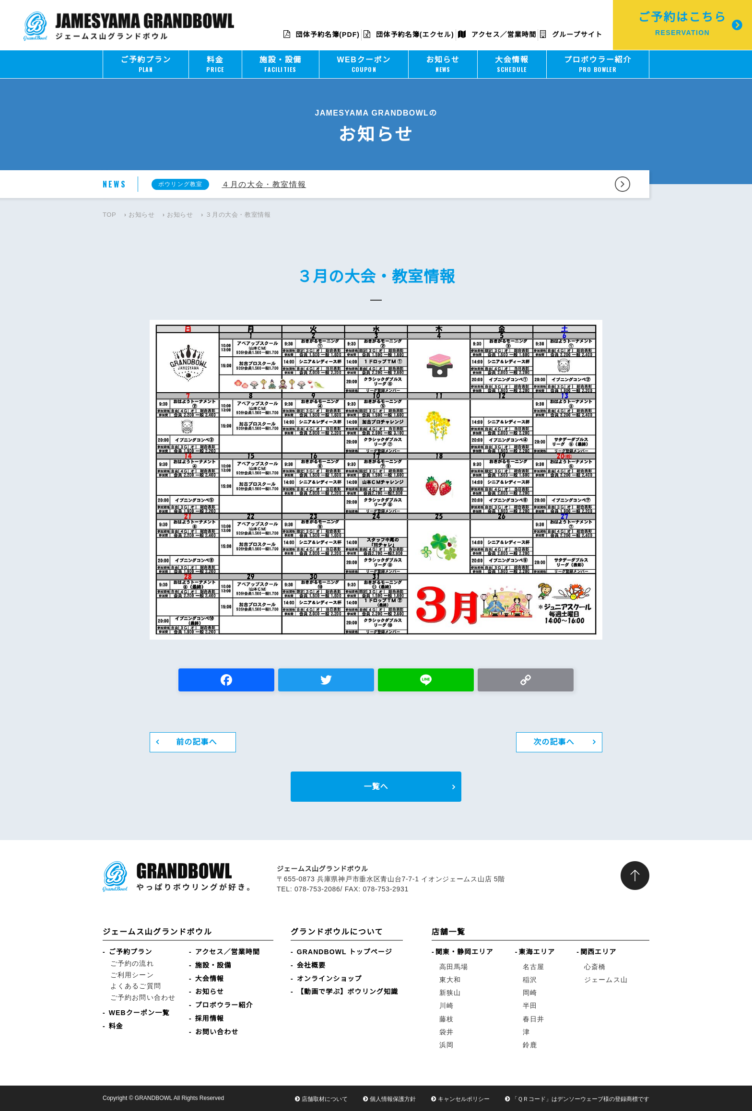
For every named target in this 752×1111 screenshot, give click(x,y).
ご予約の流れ (132, 963)
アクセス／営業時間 (497, 34)
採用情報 (209, 1018)
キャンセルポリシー (464, 1099)
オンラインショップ (329, 978)
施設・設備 (213, 965)
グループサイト (571, 34)
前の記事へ (196, 742)
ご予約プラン (131, 952)
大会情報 (209, 978)
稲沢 (530, 979)
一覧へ (376, 787)
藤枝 (446, 1019)
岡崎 (530, 992)
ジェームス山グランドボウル (157, 932)
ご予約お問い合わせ (143, 997)
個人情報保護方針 (393, 1099)
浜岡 (446, 1045)
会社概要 (311, 965)
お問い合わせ (217, 1032)
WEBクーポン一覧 (139, 1013)
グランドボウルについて (337, 932)
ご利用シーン (132, 975)
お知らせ (142, 214)
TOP (109, 214)
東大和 (450, 979)
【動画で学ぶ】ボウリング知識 (347, 991)
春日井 (533, 1019)
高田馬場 (453, 967)
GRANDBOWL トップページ (344, 952)
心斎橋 (595, 967)
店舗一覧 (448, 932)
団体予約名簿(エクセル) (409, 34)
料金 (116, 1026)
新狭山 (450, 992)
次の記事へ (554, 742)
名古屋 (533, 967)
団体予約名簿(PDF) (321, 34)
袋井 (446, 1032)
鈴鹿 (530, 1045)
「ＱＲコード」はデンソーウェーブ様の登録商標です (580, 1099)
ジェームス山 (606, 979)
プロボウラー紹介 (224, 1005)
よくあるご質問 (135, 986)
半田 (530, 1005)
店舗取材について (325, 1099)
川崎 (446, 1005)
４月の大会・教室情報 (264, 184)
